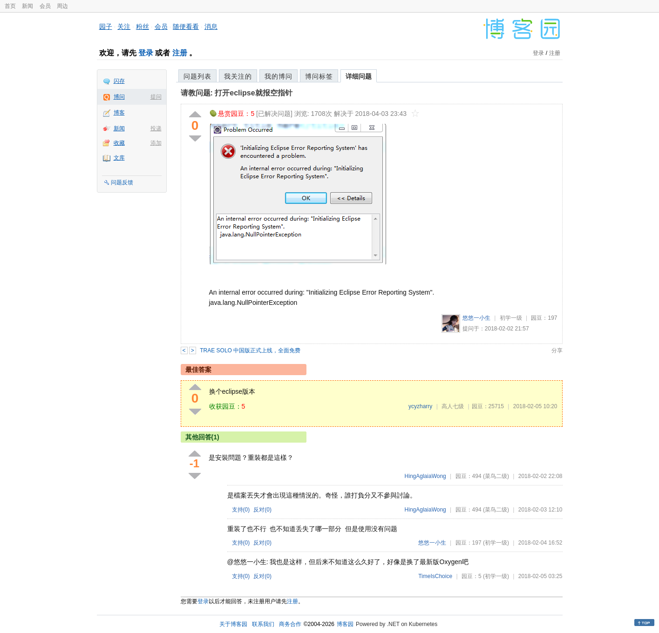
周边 (62, 6)
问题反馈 (122, 182)
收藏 (119, 143)
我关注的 (238, 76)
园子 (105, 26)
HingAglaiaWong (425, 476)
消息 (210, 26)
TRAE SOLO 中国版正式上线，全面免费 (250, 350)
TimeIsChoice (435, 576)
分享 (557, 350)
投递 (156, 128)
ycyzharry (420, 406)
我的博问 (278, 76)
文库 (119, 158)
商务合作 (290, 624)
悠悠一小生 (476, 318)
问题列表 (197, 76)
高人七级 (453, 406)
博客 (119, 112)
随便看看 (186, 26)
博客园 (345, 624)
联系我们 (263, 624)
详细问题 (359, 76)
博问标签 (319, 76)
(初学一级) (496, 542)
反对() (262, 509)
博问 (119, 97)
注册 (179, 53)
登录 (145, 53)
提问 (156, 97)
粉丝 (142, 26)
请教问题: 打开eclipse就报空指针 (236, 93)
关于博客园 (233, 624)
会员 (45, 6)
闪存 (119, 81)
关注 (123, 26)
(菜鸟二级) (496, 476)
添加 (156, 143)
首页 (10, 6)
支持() (241, 509)
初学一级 (511, 318)
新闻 (27, 6)
